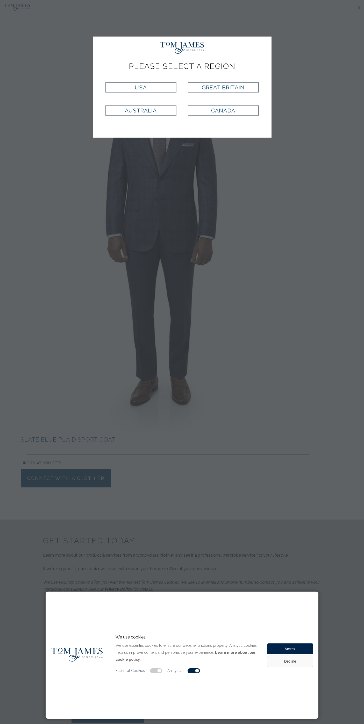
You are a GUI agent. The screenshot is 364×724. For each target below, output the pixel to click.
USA (141, 87)
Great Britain (223, 87)
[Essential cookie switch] (156, 670)
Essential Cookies (130, 671)
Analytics (174, 671)
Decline (290, 661)
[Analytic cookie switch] (194, 670)
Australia (141, 110)
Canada (223, 110)
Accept (290, 649)
